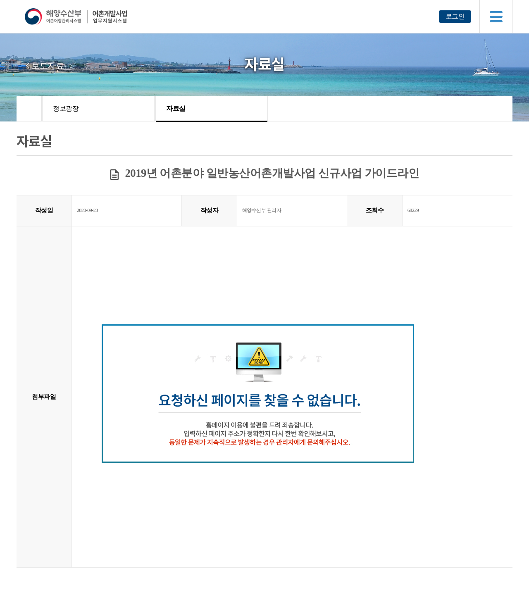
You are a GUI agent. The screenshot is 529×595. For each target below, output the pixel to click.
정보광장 (66, 108)
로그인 (455, 16)
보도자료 (47, 66)
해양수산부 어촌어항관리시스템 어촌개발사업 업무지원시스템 (92, 16)
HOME (29, 108)
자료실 (176, 108)
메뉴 (495, 16)
